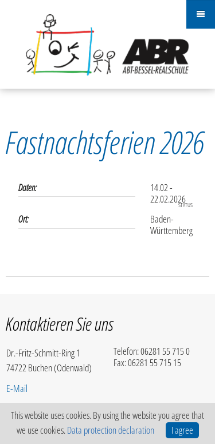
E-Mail (17, 388)
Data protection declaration (110, 430)
